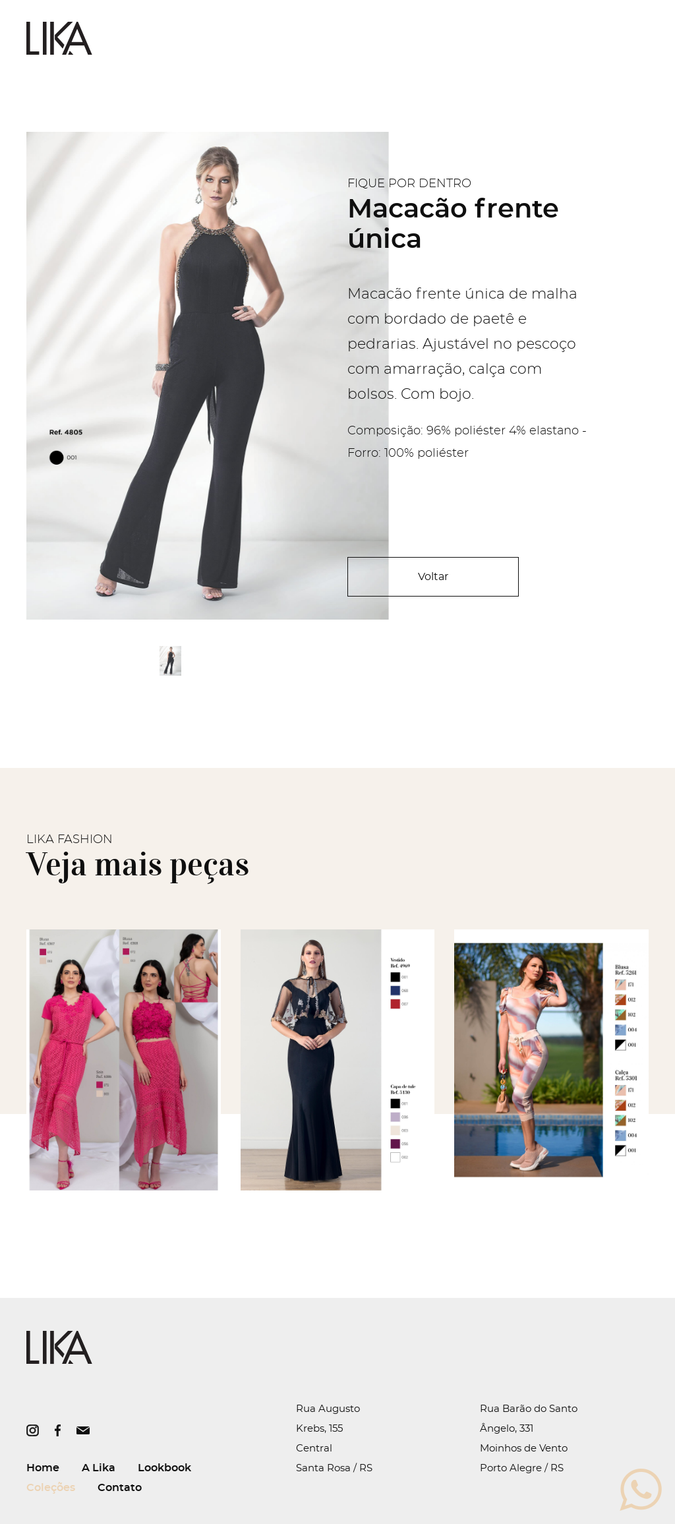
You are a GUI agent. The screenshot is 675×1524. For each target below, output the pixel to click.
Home (42, 1468)
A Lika (98, 1468)
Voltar (433, 577)
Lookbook (164, 1468)
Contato (120, 1487)
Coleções (50, 1487)
